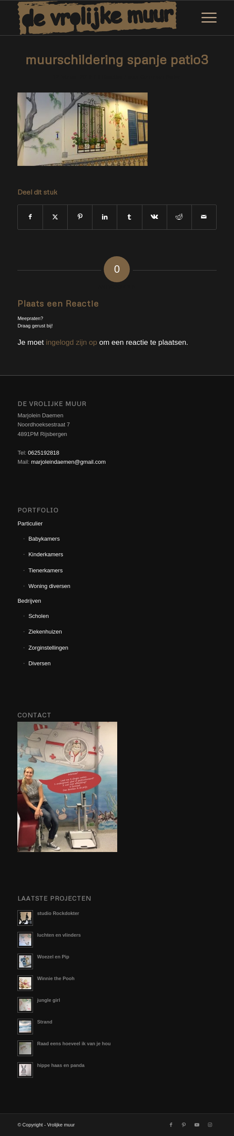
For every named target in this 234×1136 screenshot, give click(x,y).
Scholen (38, 616)
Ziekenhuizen (45, 631)
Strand (44, 1021)
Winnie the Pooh (55, 978)
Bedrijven (29, 601)
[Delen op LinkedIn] (104, 217)
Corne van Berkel (160, 77)
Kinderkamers (45, 554)
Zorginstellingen (48, 647)
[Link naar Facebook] (171, 1124)
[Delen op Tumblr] (129, 217)
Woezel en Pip (53, 956)
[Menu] (205, 17)
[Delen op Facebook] (30, 217)
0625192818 (43, 452)
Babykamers (43, 538)
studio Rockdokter (58, 913)
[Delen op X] (55, 217)
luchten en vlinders (59, 935)
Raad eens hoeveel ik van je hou (73, 1043)
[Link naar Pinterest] (184, 1124)
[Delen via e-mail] (204, 217)
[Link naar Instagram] (210, 1124)
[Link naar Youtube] (197, 1124)
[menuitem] (205, 17)
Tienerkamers (45, 570)
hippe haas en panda (60, 1065)
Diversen (39, 663)
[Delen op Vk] (154, 217)
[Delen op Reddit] (179, 217)
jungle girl (48, 1000)
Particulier (30, 523)
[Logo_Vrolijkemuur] (97, 17)
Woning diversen (49, 586)
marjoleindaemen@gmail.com (68, 462)
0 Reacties (109, 77)
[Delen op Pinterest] (80, 217)
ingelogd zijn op (71, 342)
